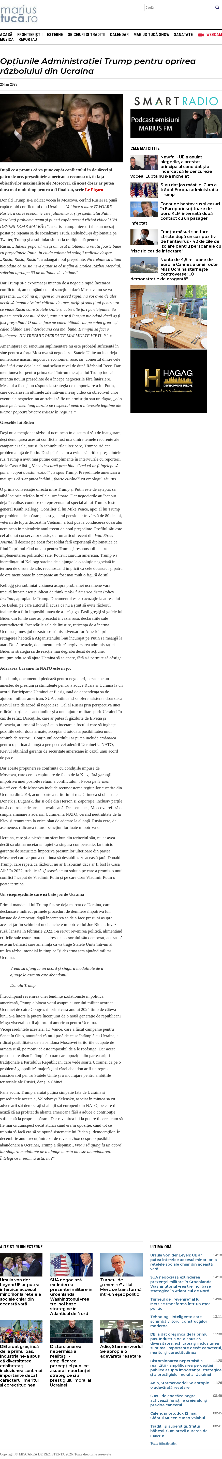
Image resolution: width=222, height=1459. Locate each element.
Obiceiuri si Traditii (86, 34)
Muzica (7, 39)
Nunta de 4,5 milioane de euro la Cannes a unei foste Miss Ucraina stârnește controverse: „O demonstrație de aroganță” (174, 269)
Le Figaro (94, 189)
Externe (55, 34)
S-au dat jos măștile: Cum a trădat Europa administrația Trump (189, 190)
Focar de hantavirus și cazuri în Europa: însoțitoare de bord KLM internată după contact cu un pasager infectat (175, 214)
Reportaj (28, 39)
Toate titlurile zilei (163, 1443)
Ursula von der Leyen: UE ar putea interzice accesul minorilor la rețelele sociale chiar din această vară (20, 1292)
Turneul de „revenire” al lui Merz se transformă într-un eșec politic (121, 1287)
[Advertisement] (57, 1200)
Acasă (6, 34)
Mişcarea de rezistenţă (46, 14)
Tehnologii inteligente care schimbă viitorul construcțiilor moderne (178, 1321)
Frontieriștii (29, 34)
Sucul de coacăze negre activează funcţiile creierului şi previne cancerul (178, 1400)
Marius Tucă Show (151, 34)
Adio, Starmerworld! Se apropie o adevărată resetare (121, 1351)
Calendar (119, 34)
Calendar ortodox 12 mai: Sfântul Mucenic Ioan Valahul (177, 1415)
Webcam (214, 34)
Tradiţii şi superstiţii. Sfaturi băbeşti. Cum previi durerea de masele (179, 1431)
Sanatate (183, 34)
